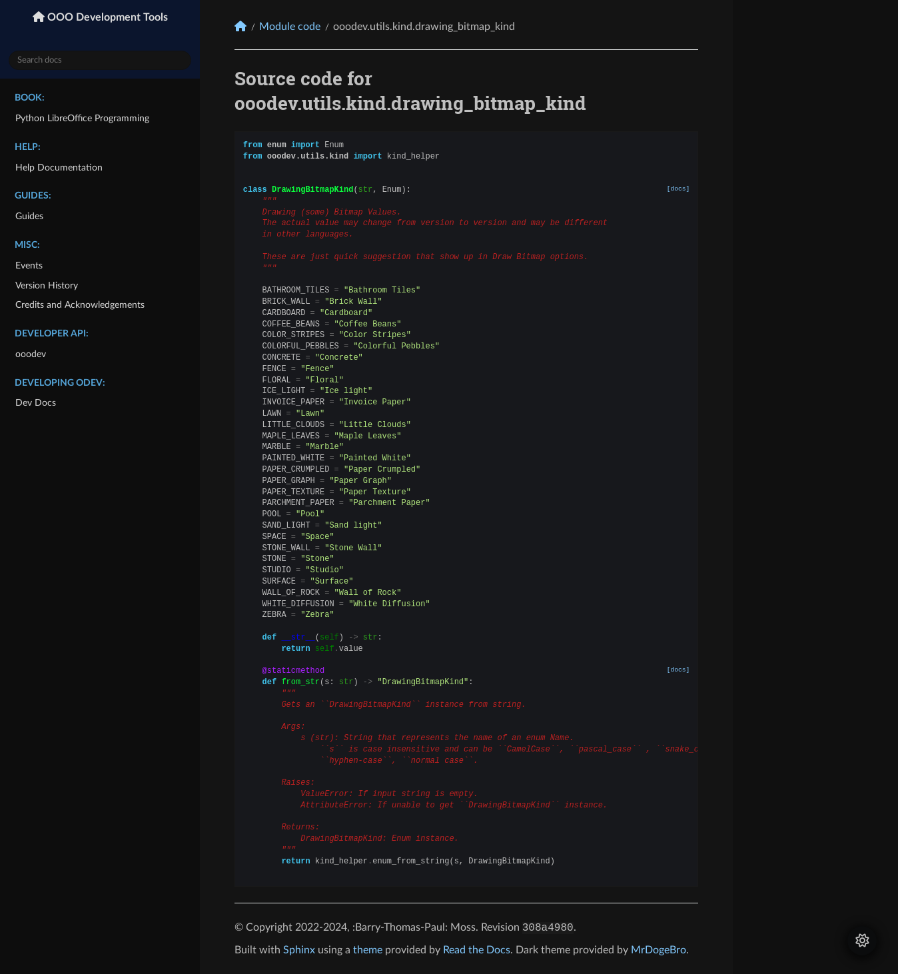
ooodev (30, 354)
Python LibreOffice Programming (82, 118)
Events (29, 265)
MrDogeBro (658, 950)
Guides (29, 216)
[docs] (678, 189)
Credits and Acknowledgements (80, 305)
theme (367, 950)
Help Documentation (59, 168)
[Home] (240, 26)
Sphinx (299, 950)
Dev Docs (35, 403)
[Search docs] (100, 60)
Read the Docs (476, 950)
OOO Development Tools (106, 17)
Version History (46, 285)
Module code (289, 26)
